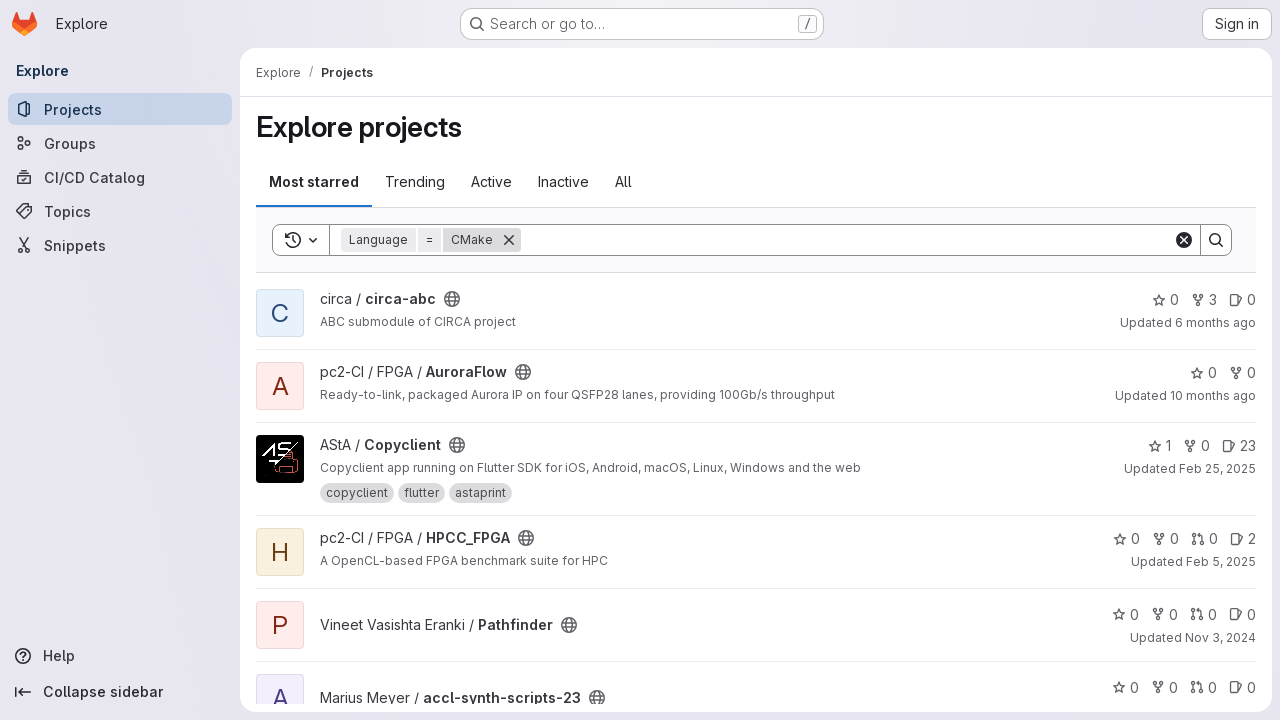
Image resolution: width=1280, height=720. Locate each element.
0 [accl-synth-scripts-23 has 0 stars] (1125, 687)
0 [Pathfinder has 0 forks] (1164, 614)
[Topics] (120, 211)
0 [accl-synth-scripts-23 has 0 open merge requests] (1203, 687)
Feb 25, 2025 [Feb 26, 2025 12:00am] (1217, 468)
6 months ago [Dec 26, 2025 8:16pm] (1215, 322)
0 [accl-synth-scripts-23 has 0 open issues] (1242, 687)
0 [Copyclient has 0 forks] (1196, 445)
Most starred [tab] (314, 181)
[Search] (847, 240)
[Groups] (120, 143)
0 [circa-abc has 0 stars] (1165, 299)
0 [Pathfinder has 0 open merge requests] (1203, 614)
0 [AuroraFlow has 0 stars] (1203, 372)
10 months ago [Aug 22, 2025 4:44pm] (1213, 395)
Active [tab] (491, 181)
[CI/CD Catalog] (120, 177)
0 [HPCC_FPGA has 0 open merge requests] (1204, 538)
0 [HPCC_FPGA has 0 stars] (1126, 538)
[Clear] (1184, 240)
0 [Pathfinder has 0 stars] (1125, 614)
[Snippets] (120, 245)
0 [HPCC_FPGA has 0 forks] (1165, 538)
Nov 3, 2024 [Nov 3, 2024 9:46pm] (1220, 637)
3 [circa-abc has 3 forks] (1204, 299)
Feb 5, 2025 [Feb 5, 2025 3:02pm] (1221, 561)
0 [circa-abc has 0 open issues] (1242, 299)
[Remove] (509, 240)
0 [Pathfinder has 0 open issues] (1242, 614)
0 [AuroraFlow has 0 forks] (1242, 372)
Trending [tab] (415, 181)
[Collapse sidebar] (120, 692)
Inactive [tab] (563, 181)
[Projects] (120, 109)
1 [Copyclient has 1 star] (1159, 445)
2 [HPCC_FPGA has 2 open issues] (1243, 538)
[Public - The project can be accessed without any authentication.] (452, 299)
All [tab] (623, 181)
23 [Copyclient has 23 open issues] (1239, 445)
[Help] (120, 656)
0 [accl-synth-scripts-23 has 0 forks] (1164, 687)
